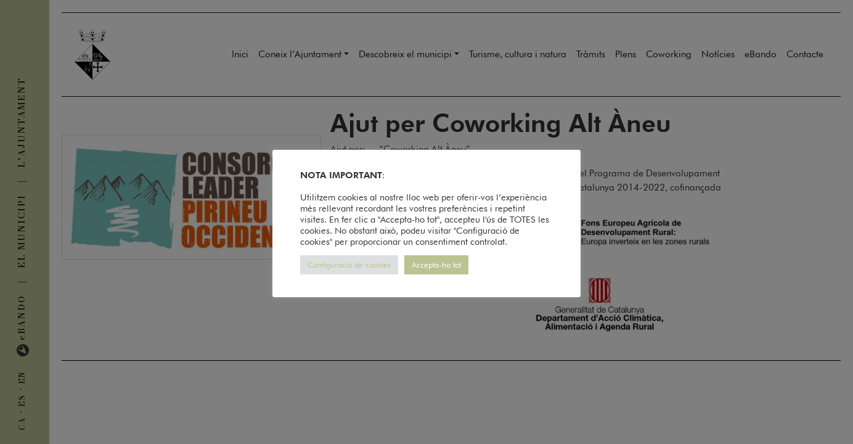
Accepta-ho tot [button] (436, 264)
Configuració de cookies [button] (349, 264)
